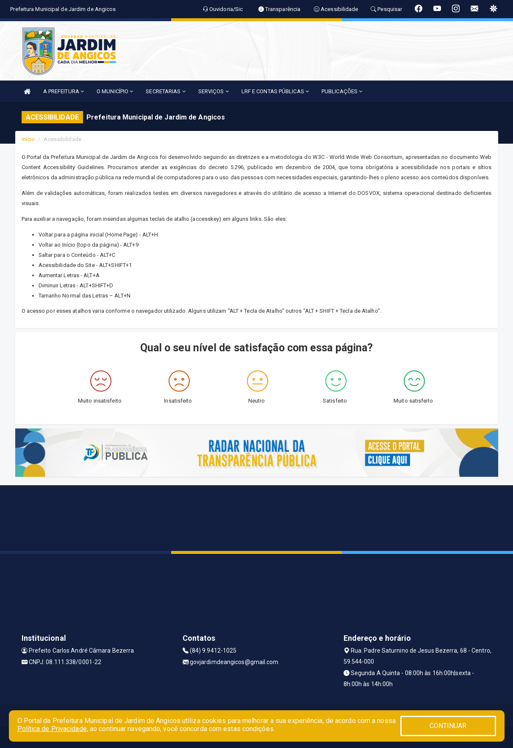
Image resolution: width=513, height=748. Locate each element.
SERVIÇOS (213, 91)
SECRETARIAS (165, 91)
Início (28, 139)
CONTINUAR (448, 726)
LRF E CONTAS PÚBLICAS (275, 91)
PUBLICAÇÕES (342, 91)
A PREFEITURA (63, 91)
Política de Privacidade (52, 729)
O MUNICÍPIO (115, 91)
